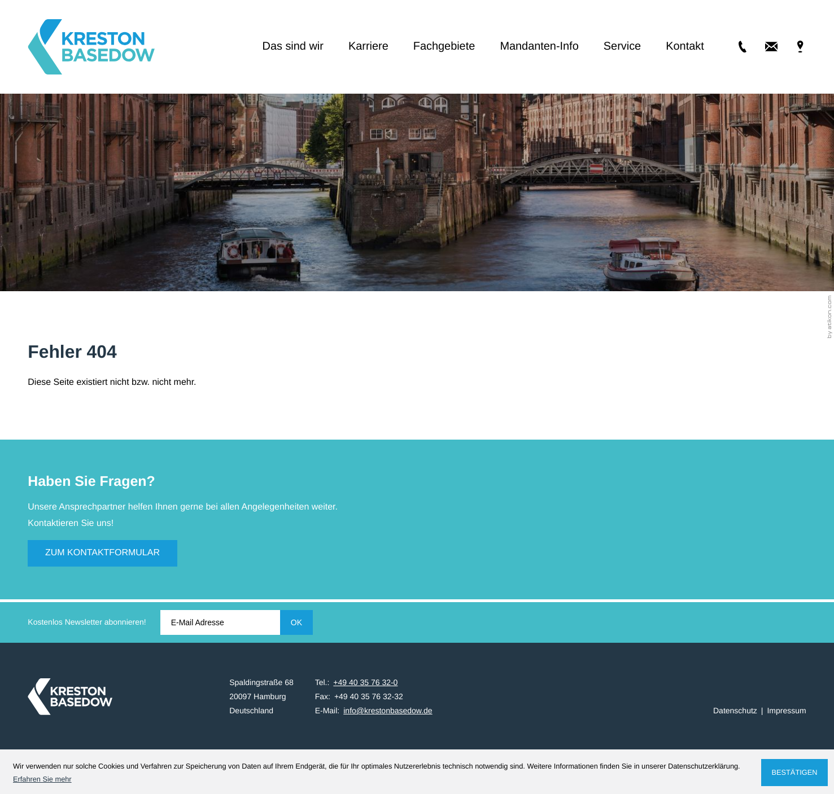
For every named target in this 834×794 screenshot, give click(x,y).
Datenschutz (735, 710)
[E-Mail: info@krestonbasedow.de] (763, 46)
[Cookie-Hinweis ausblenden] (794, 772)
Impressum (786, 710)
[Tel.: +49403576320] (734, 46)
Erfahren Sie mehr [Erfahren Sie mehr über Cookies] (42, 779)
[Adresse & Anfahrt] (792, 46)
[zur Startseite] (91, 46)
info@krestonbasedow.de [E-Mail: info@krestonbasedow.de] (387, 710)
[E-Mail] (220, 622)
